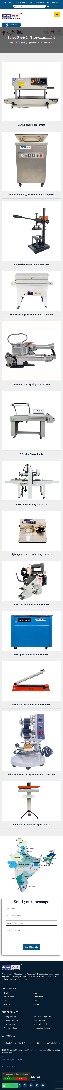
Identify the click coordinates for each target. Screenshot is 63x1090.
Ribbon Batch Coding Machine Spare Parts (31, 774)
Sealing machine (10, 1017)
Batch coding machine (41, 1028)
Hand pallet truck (40, 1024)
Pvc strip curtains (10, 1028)
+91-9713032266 (12, 2)
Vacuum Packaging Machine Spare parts (31, 194)
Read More (38, 979)
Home (12, 43)
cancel (21, 1078)
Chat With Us (9, 1085)
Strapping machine (11, 1020)
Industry (7, 1004)
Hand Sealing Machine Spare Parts (31, 704)
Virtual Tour (38, 997)
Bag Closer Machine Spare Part (31, 604)
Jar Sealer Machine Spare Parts (31, 264)
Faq (5, 1000)
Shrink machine (39, 1020)
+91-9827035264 (27, 2)
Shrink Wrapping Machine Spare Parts (31, 314)
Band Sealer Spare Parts (31, 125)
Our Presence (9, 997)
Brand (35, 1000)
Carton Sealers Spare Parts (31, 504)
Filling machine (9, 1024)
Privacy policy (24, 1076)
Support (36, 1004)
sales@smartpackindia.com (47, 2)
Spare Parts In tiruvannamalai (40, 43)
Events (6, 993)
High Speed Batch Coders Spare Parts (31, 554)
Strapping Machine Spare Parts (31, 654)
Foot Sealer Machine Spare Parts (31, 824)
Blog (35, 993)
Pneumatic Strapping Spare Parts (31, 384)
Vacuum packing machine (42, 1017)
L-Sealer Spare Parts (31, 454)
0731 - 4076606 (7, 1067)
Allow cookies (9, 1078)
